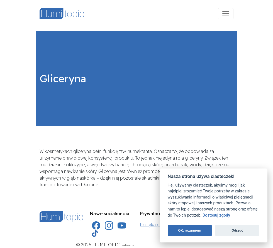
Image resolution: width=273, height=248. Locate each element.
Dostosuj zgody (216, 215)
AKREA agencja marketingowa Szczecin (166, 245)
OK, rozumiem (189, 230)
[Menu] (225, 13)
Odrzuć (237, 230)
